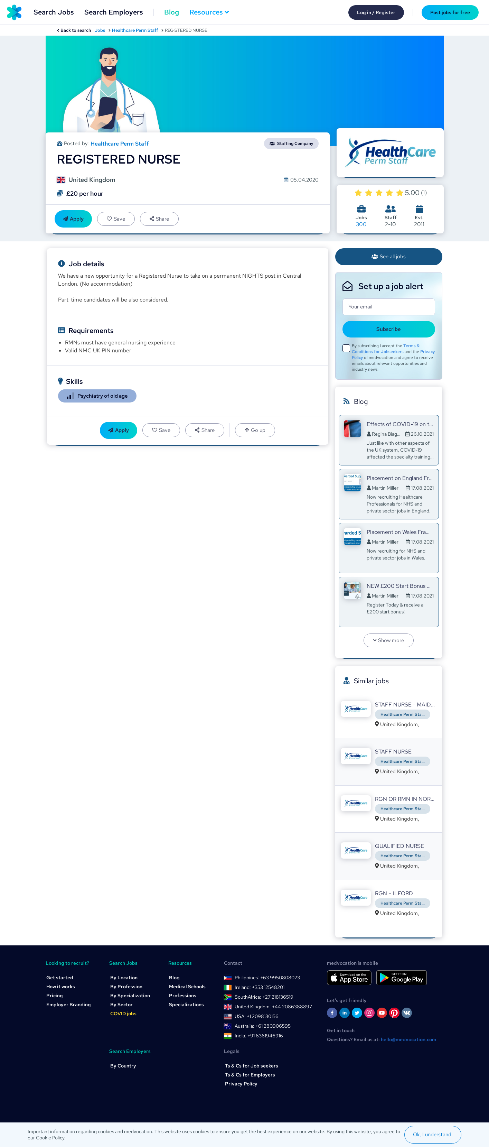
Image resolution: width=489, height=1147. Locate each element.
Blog (171, 12)
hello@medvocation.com (408, 1039)
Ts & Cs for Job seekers (251, 1066)
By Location (124, 977)
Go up (255, 430)
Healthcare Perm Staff (135, 30)
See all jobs (389, 256)
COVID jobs (123, 1013)
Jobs (100, 30)
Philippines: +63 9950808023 (267, 977)
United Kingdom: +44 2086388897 (273, 1006)
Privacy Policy (241, 1084)
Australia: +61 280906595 (263, 1026)
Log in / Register (376, 12)
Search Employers (113, 12)
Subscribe (388, 329)
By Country (123, 1066)
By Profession (126, 986)
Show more (388, 640)
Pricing (54, 995)
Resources (209, 12)
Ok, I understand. (433, 1134)
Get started (59, 977)
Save (116, 218)
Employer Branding (68, 1004)
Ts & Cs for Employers (250, 1075)
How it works (60, 986)
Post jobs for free (450, 12)
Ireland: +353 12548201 (259, 987)
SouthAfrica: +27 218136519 (264, 997)
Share (159, 218)
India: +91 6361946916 (259, 1036)
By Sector (121, 1004)
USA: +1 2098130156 (257, 1016)
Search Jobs (54, 12)
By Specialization (130, 995)
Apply (73, 218)
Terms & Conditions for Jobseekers (386, 348)
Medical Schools (187, 986)
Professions (182, 995)
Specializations (186, 1004)
